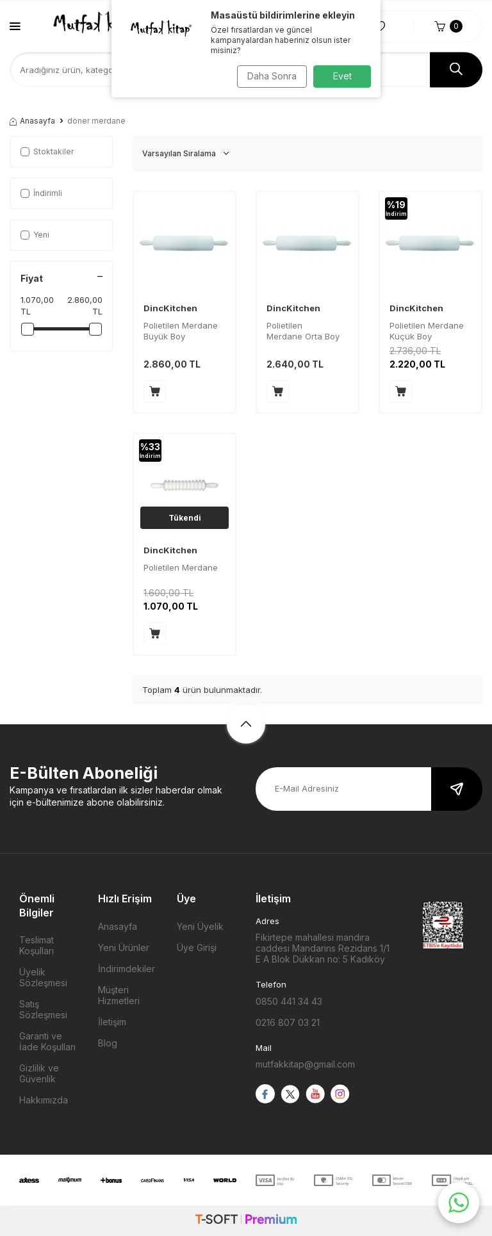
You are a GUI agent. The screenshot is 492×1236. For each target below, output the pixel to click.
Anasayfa (32, 121)
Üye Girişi (197, 947)
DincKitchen (170, 308)
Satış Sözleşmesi (43, 1009)
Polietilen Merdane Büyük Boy (181, 330)
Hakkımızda (43, 1099)
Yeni (34, 235)
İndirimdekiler (126, 968)
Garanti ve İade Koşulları (47, 1041)
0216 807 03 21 (288, 1022)
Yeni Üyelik (200, 926)
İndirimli (41, 193)
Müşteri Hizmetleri (119, 995)
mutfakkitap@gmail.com (305, 1064)
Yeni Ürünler (123, 947)
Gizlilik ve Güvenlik (39, 1073)
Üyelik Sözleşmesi (43, 977)
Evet (342, 75)
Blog (107, 1042)
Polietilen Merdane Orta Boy (303, 330)
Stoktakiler (47, 151)
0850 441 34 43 (289, 1001)
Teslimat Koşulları (36, 945)
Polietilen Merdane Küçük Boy (427, 330)
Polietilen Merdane (181, 567)
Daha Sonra (268, 75)
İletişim (112, 1021)
